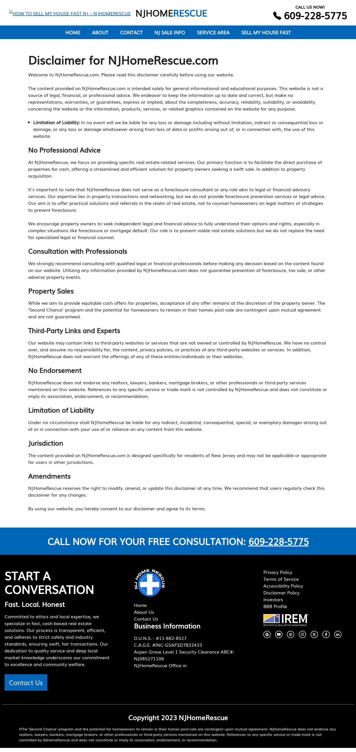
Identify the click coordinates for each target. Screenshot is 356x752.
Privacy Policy (277, 576)
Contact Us (26, 686)
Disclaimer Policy (281, 596)
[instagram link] (267, 638)
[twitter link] (314, 638)
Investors (273, 603)
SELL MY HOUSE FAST (266, 36)
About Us (144, 615)
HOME (72, 36)
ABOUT (100, 36)
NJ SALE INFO (169, 36)
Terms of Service (281, 582)
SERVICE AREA (213, 36)
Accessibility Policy (283, 589)
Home (140, 609)
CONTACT (131, 36)
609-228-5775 (278, 545)
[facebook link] (278, 638)
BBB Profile (275, 610)
